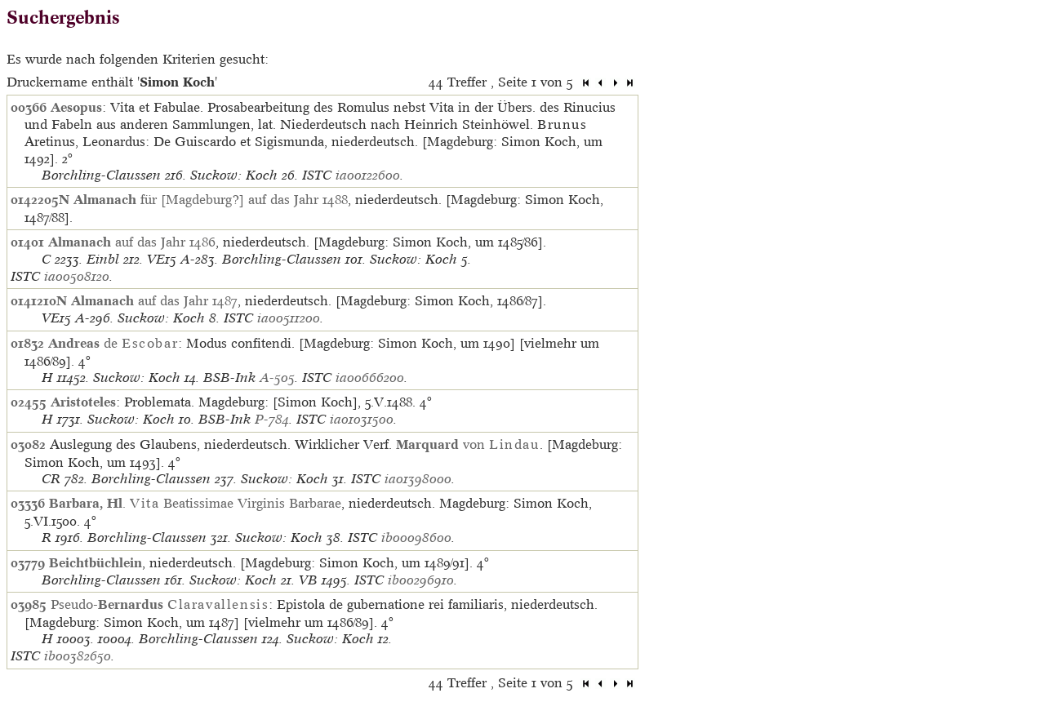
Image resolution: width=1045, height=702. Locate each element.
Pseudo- (160, 604)
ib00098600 (416, 537)
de (113, 343)
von (468, 444)
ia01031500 (362, 419)
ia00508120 (76, 276)
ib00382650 (77, 655)
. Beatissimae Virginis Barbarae (195, 503)
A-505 (277, 377)
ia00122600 (368, 175)
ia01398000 (418, 478)
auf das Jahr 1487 (154, 300)
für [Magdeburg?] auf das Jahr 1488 (210, 199)
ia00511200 (288, 318)
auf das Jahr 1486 (132, 241)
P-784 (272, 419)
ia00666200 (370, 377)
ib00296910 (421, 580)
